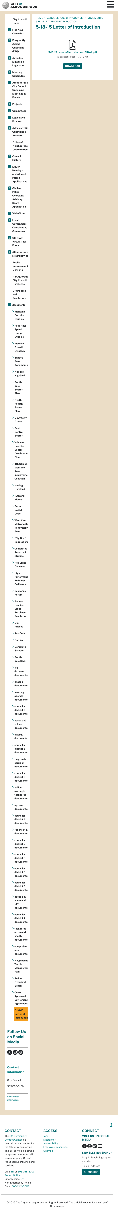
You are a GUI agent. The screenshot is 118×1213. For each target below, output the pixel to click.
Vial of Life (18, 213)
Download (72, 66)
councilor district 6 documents (21, 858)
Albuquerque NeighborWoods (20, 254)
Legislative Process (18, 119)
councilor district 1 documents (21, 710)
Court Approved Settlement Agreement (21, 998)
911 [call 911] (22, 1179)
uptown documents (21, 807)
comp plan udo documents (21, 950)
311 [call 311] (12, 1171)
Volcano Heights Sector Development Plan (21, 450)
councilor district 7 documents (21, 918)
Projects (17, 104)
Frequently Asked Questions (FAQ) (18, 46)
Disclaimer (49, 1139)
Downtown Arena (21, 419)
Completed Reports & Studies (20, 552)
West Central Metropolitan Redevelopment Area (21, 526)
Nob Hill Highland (20, 373)
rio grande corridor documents (21, 763)
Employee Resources (55, 1147)
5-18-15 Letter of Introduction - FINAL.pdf (72, 52)
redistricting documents (21, 831)
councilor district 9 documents (21, 872)
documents (95, 17)
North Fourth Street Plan (19, 406)
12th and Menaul (20, 497)
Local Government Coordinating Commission (19, 226)
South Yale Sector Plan (19, 388)
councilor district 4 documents (21, 819)
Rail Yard (20, 640)
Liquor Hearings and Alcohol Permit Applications (19, 174)
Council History (16, 158)
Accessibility (50, 1143)
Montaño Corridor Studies (20, 315)
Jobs (45, 1136)
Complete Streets (20, 648)
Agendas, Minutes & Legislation (18, 62)
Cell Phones (19, 624)
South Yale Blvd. (20, 659)
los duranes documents (21, 671)
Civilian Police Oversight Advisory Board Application (19, 197)
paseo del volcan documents (21, 724)
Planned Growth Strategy (20, 347)
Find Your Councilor (18, 31)
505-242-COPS (21, 1186)
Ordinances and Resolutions (19, 294)
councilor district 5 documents (21, 749)
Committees (19, 110)
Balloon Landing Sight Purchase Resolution (21, 609)
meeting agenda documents (21, 696)
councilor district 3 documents (21, 777)
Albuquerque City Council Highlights (20, 280)
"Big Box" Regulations (21, 540)
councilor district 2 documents (21, 844)
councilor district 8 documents (21, 886)
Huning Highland (20, 487)
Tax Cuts (20, 633)
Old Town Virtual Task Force (19, 242)
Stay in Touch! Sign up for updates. (96, 1159)
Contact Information (15, 1069)
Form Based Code (18, 510)
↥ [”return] (111, 1125)
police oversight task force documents (21, 793)
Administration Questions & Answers (20, 132)
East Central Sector (19, 432)
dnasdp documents (21, 683)
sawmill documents (21, 736)
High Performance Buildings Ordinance (21, 579)
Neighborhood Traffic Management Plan (21, 966)
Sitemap (48, 1150)
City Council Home (20, 21)
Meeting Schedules (18, 74)
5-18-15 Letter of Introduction (21, 1014)
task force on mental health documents (21, 934)
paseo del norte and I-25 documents (21, 902)
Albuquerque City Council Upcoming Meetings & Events (20, 90)
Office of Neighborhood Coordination (20, 146)
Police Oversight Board (20, 982)
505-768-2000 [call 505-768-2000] (26, 1171)
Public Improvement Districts (20, 266)
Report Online (12, 1175)
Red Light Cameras (20, 564)
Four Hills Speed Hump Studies (20, 331)
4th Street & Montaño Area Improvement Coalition (21, 471)
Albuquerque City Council (65, 17)
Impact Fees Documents (21, 361)
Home (39, 17)
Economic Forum (20, 593)
